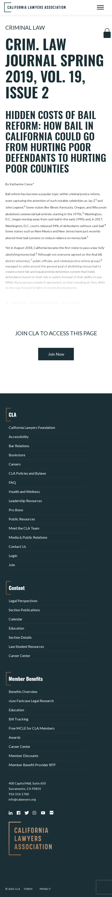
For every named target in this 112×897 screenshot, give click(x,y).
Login (13, 555)
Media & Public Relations (28, 537)
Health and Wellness (24, 491)
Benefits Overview (23, 691)
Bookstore (17, 455)
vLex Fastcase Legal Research (31, 701)
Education (16, 628)
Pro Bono (16, 510)
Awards (15, 737)
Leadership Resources (25, 501)
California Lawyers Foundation (32, 427)
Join (12, 565)
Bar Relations (19, 446)
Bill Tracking (18, 719)
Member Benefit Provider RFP (32, 765)
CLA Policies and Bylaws (27, 473)
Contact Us (17, 546)
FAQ (12, 482)
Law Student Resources (26, 646)
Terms (28, 888)
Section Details (20, 637)
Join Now (56, 354)
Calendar (16, 619)
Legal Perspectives (23, 601)
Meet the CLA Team (24, 528)
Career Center (19, 655)
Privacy (45, 888)
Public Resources (22, 519)
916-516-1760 (19, 794)
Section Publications (24, 610)
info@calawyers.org (22, 799)
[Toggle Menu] (100, 7)
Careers (15, 464)
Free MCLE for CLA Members (32, 728)
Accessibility (19, 436)
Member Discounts (23, 755)
